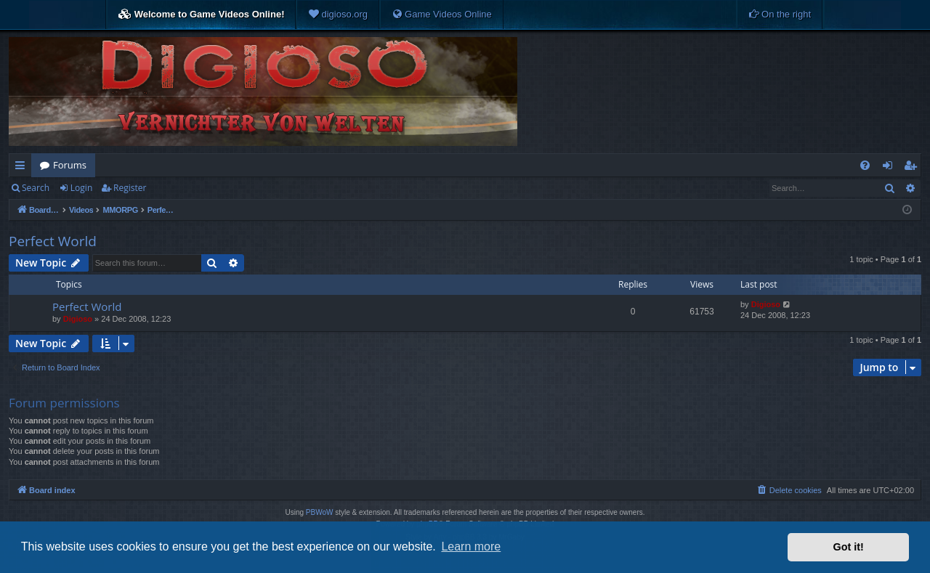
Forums (69, 164)
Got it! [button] (848, 547)
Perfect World (53, 241)
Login (81, 188)
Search (35, 188)
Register (129, 188)
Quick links (23, 167)
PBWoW (319, 512)
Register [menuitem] (913, 167)
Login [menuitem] (890, 167)
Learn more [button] (471, 546)
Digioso (77, 318)
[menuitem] (338, 14)
